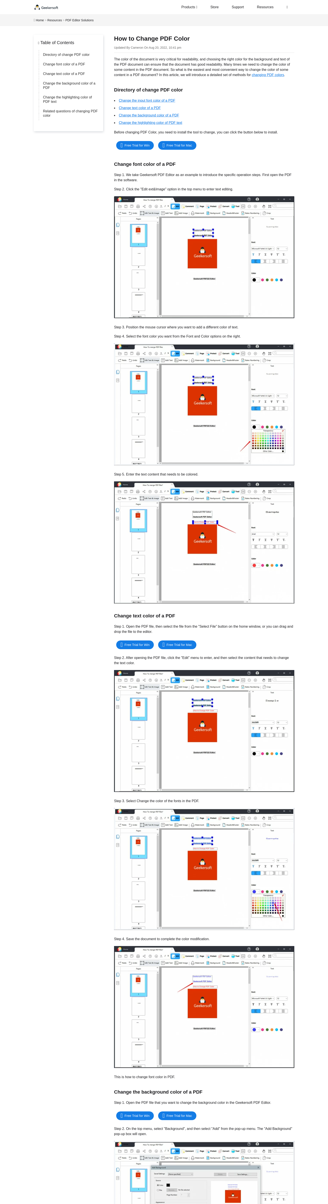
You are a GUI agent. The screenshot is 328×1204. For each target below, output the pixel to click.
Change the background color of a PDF (69, 85)
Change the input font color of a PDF (147, 100)
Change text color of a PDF (64, 74)
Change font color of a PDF (64, 64)
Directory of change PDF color (66, 55)
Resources (265, 7)
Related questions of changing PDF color (70, 113)
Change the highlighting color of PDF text (67, 99)
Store (214, 7)
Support (238, 7)
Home (40, 20)
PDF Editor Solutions (79, 20)
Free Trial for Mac (179, 145)
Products (189, 7)
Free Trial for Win (136, 145)
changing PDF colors (268, 75)
